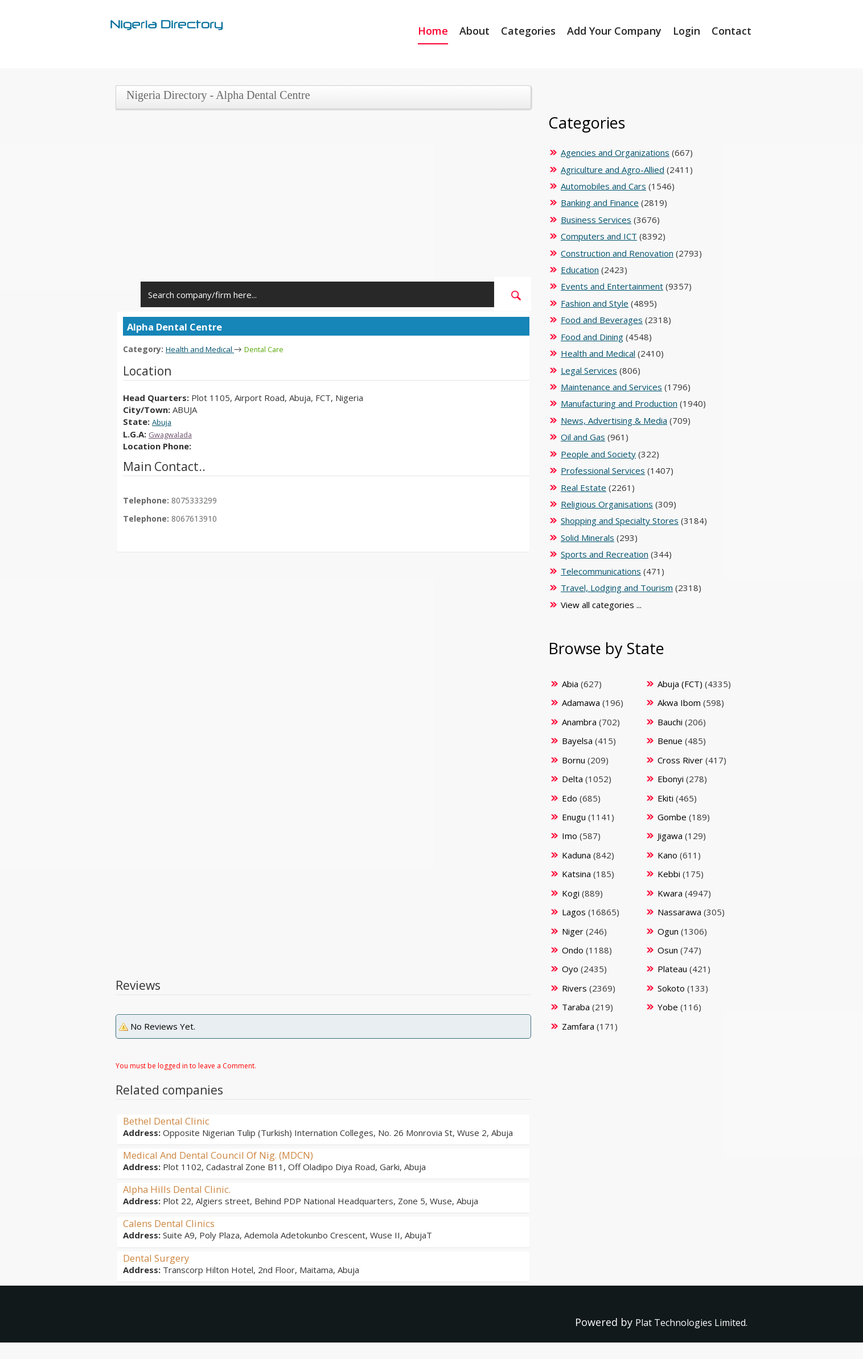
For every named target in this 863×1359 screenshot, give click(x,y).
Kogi (571, 893)
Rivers (574, 988)
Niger (572, 931)
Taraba (576, 1007)
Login (686, 31)
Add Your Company (614, 31)
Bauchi (670, 722)
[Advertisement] (319, 197)
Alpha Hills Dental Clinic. (182, 1188)
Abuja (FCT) (679, 683)
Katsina (576, 873)
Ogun (668, 931)
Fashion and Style (594, 303)
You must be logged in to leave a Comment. (186, 1065)
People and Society (598, 454)
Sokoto (671, 988)
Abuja (163, 421)
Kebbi (668, 873)
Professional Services (603, 470)
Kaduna (576, 855)
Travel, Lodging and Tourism (617, 587)
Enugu (574, 817)
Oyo (570, 968)
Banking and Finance (600, 202)
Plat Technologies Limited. (682, 1321)
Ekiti (665, 798)
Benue (670, 740)
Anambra (579, 722)
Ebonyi (670, 778)
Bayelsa (577, 740)
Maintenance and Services (611, 387)
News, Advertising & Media (614, 420)
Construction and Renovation (617, 253)
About (474, 31)
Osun (667, 950)
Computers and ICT (599, 236)
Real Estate (583, 487)
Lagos (574, 912)
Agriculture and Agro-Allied (612, 169)
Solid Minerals (587, 537)
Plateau (672, 968)
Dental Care (275, 349)
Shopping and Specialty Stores (620, 520)
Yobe (667, 1007)
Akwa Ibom (679, 702)
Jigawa (670, 835)
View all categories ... (601, 604)
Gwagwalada (174, 433)
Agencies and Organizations (615, 152)
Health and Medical (204, 348)
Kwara (670, 893)
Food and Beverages (602, 319)
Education (580, 269)
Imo (569, 835)
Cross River (680, 760)
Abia (570, 683)
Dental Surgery (159, 1257)
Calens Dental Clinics (173, 1222)
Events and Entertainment (612, 286)
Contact (731, 31)
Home (433, 31)
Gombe (672, 817)
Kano (667, 855)
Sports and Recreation (604, 554)
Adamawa (581, 702)
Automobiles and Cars (603, 186)
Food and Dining (592, 336)
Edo (569, 798)
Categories (528, 31)
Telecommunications (601, 571)
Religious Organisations (607, 504)
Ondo (572, 950)
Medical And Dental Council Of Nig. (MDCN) (228, 1154)
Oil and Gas (583, 437)
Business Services (596, 219)
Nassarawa (679, 912)
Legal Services (589, 370)
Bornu (573, 760)
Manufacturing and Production (619, 403)
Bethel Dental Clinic (171, 1120)
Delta (572, 778)
